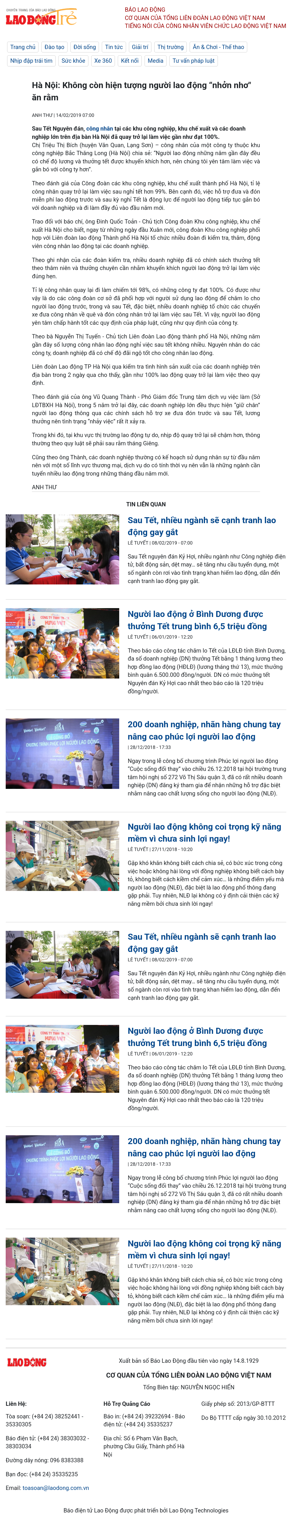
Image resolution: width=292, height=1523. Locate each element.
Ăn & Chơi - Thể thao (218, 47)
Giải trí (140, 47)
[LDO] (62, 550)
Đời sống (85, 47)
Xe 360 (103, 60)
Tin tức (114, 47)
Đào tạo (54, 47)
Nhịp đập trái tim (31, 60)
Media (155, 60)
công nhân (100, 128)
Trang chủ (22, 47)
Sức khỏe (73, 60)
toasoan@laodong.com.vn (56, 1488)
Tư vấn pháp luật (193, 60)
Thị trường (170, 47)
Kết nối (130, 60)
